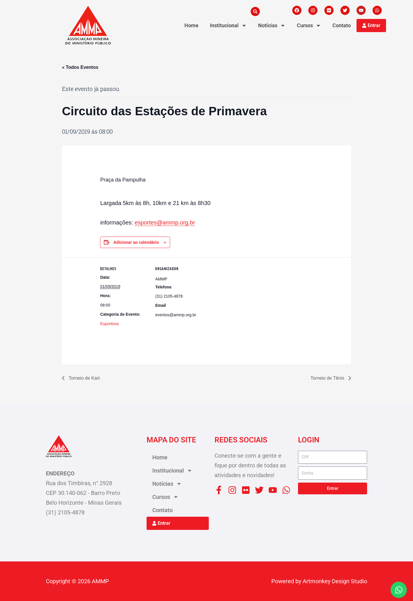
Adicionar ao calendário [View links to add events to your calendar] (136, 242)
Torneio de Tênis (328, 378)
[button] (255, 11)
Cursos (309, 25)
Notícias (271, 25)
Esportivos (109, 323)
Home (191, 25)
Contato (341, 25)
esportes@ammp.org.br (165, 222)
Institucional (228, 25)
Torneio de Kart (83, 378)
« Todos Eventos (80, 67)
